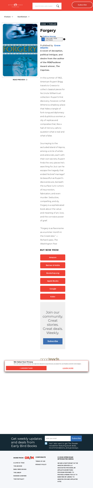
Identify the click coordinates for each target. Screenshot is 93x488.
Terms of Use (40, 461)
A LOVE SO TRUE (18, 463)
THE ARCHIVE (17, 466)
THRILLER (52, 24)
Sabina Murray (49, 36)
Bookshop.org (52, 273)
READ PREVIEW (20, 80)
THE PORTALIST (18, 479)
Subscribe (82, 5)
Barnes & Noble (53, 265)
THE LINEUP (17, 472)
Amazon (52, 257)
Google (53, 289)
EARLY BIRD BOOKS (19, 469)
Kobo (52, 297)
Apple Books (52, 281)
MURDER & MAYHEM (19, 476)
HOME (43, 24)
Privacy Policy (40, 464)
